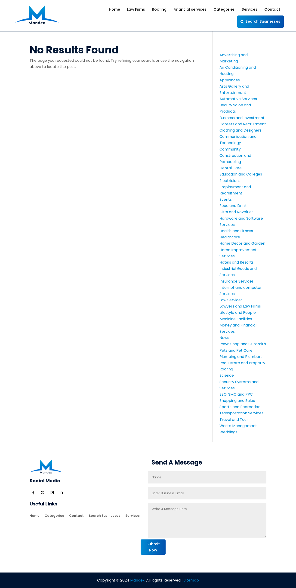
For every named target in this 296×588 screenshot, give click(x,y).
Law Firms (136, 9)
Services (249, 9)
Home (114, 9)
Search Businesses (262, 21)
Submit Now (153, 547)
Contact (272, 9)
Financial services (190, 9)
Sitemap (191, 580)
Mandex (137, 580)
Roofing (159, 9)
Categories (224, 9)
